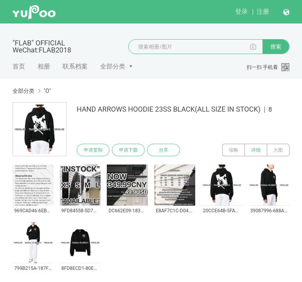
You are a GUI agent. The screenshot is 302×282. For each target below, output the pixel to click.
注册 (263, 11)
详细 (256, 150)
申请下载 (128, 150)
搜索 (275, 46)
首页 (19, 66)
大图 (278, 150)
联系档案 (75, 66)
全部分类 (112, 66)
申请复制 (93, 150)
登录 (241, 11)
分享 (163, 150)
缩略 (233, 150)
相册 (44, 66)
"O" (47, 91)
